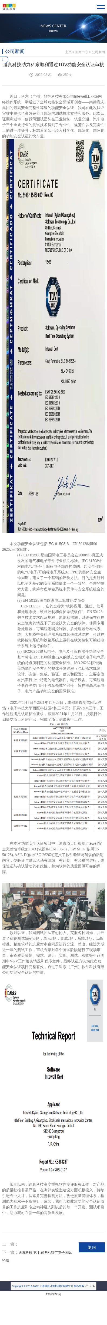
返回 (92, 1247)
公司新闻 (98, 52)
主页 (68, 52)
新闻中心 (81, 52)
